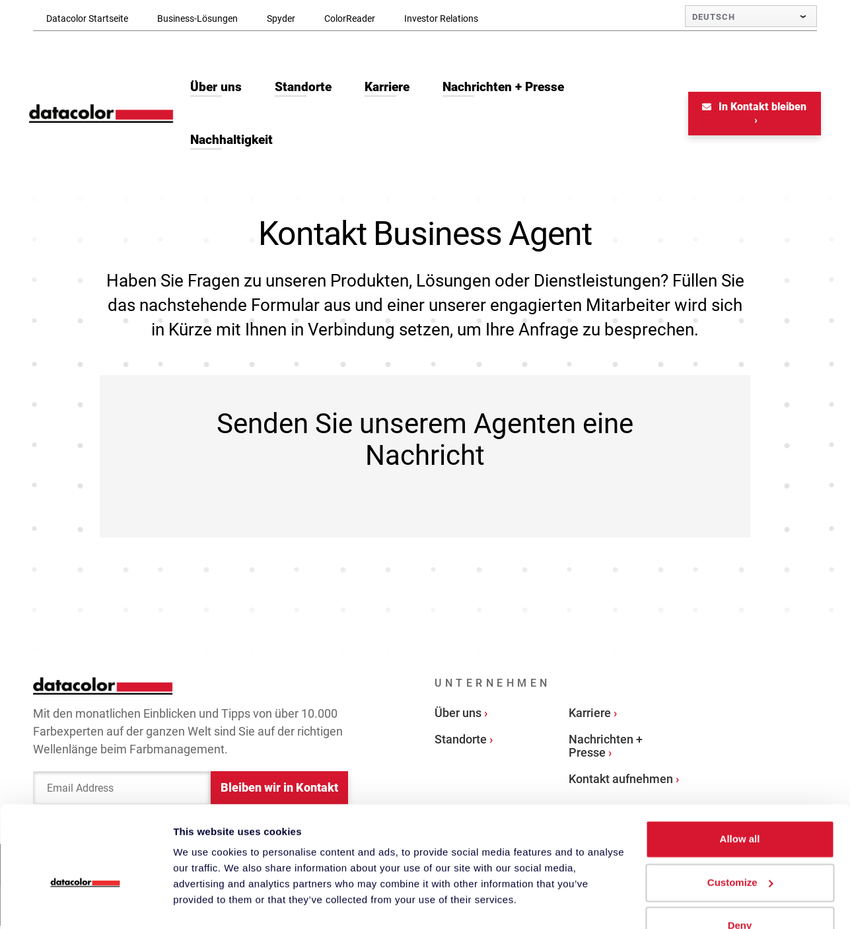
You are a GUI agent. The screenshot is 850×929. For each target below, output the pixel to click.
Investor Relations (441, 18)
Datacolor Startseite (87, 18)
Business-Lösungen (197, 18)
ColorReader (349, 18)
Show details (203, 903)
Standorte (461, 741)
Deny (740, 892)
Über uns (458, 715)
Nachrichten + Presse (606, 747)
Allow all (740, 805)
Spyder (281, 18)
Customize (740, 848)
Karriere (590, 715)
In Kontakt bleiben (751, 108)
